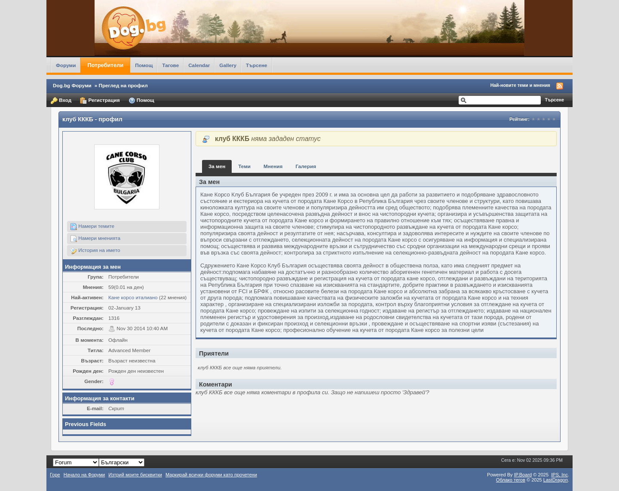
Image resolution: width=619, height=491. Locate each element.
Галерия (305, 166)
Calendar (199, 65)
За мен (216, 166)
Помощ (144, 65)
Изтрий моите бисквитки (135, 474)
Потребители (105, 65)
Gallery (227, 65)
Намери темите (92, 226)
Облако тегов (510, 479)
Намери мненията (95, 238)
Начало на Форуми (84, 474)
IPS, (559, 474)
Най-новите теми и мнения (520, 85)
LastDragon (555, 479)
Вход (61, 100)
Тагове (170, 65)
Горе (55, 474)
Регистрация (100, 100)
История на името (95, 250)
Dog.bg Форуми (72, 85)
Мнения (273, 166)
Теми (244, 166)
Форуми (66, 65)
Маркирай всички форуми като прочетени (211, 474)
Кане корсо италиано (133, 297)
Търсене (256, 65)
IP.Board (523, 474)
